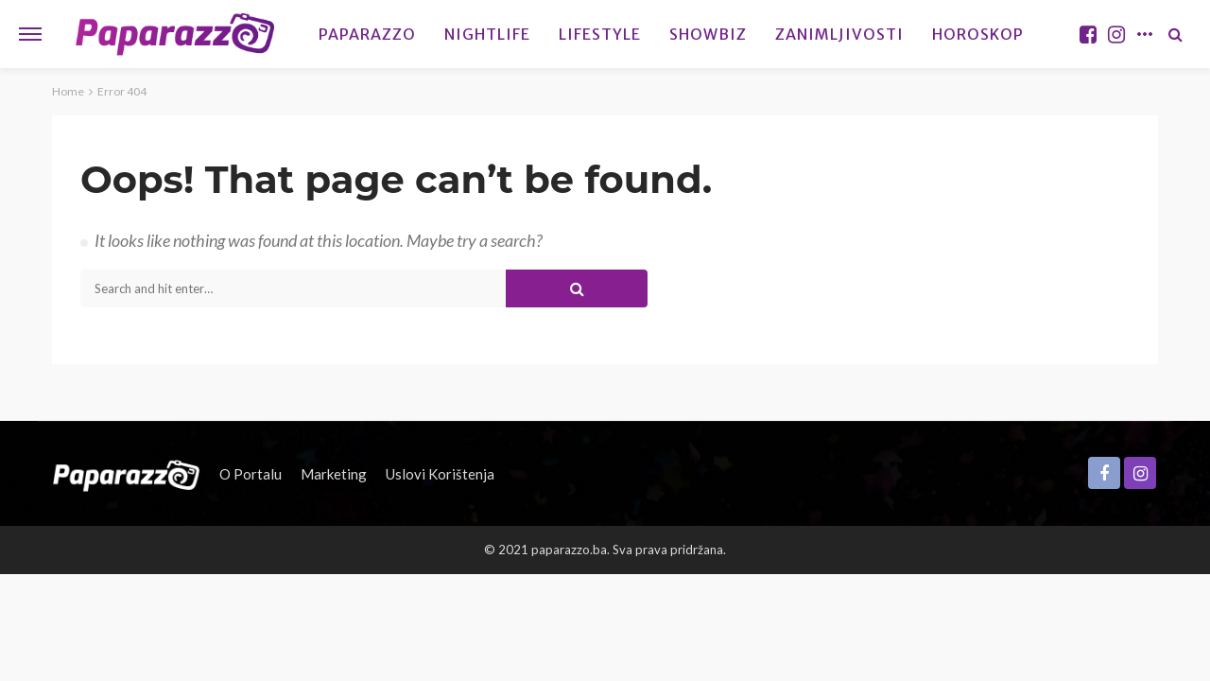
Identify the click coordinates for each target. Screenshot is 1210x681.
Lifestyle (600, 34)
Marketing (334, 473)
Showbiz (708, 34)
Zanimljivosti (839, 34)
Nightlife (487, 34)
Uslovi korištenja (440, 473)
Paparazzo (367, 34)
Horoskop (978, 34)
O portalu (250, 473)
